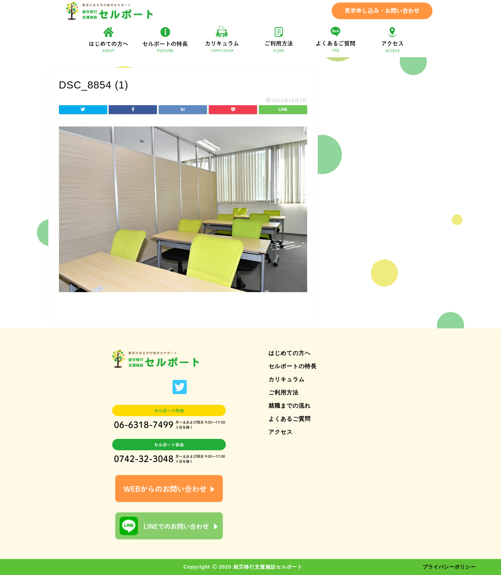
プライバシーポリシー (449, 567)
